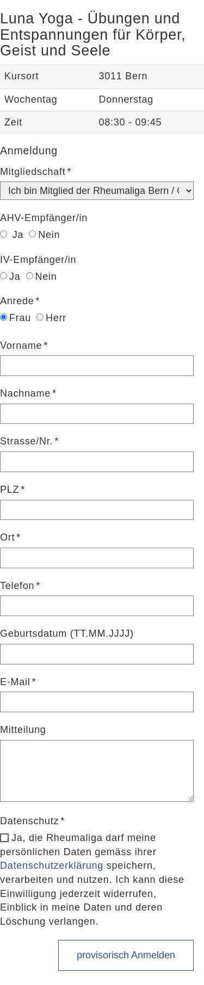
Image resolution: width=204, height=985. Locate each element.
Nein (44, 234)
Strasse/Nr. (26, 441)
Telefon (17, 585)
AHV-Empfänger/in (44, 217)
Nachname (25, 393)
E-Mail (15, 681)
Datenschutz (29, 820)
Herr (51, 317)
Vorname (21, 345)
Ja (11, 234)
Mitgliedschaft (33, 171)
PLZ (9, 489)
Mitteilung (23, 729)
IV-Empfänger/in (38, 259)
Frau (15, 317)
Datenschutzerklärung (51, 865)
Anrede (17, 301)
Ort (7, 537)
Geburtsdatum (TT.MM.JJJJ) (67, 633)
